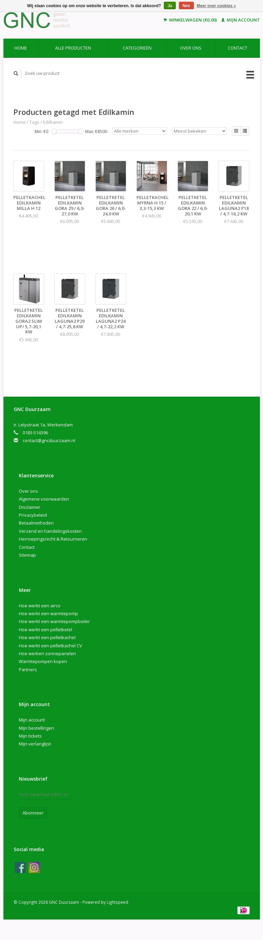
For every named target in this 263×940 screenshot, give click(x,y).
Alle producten (73, 48)
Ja (170, 5)
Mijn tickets (30, 736)
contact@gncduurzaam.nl (49, 440)
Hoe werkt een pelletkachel (47, 637)
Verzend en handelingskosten (50, 531)
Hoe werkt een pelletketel (45, 629)
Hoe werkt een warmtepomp (48, 613)
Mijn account (240, 20)
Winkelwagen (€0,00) (190, 20)
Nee (186, 5)
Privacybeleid (33, 515)
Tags (34, 122)
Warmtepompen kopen (43, 661)
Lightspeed (117, 902)
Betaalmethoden (36, 523)
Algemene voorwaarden (44, 499)
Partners (28, 669)
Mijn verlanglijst (35, 744)
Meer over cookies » (216, 5)
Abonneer (33, 813)
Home (20, 48)
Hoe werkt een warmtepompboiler (54, 621)
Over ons (190, 48)
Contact (237, 48)
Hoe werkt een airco (40, 606)
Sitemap (27, 555)
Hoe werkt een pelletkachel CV (50, 646)
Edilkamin (53, 122)
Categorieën (137, 48)
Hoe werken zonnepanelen (47, 653)
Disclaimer (29, 507)
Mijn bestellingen (36, 728)
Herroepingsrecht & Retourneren (53, 539)
